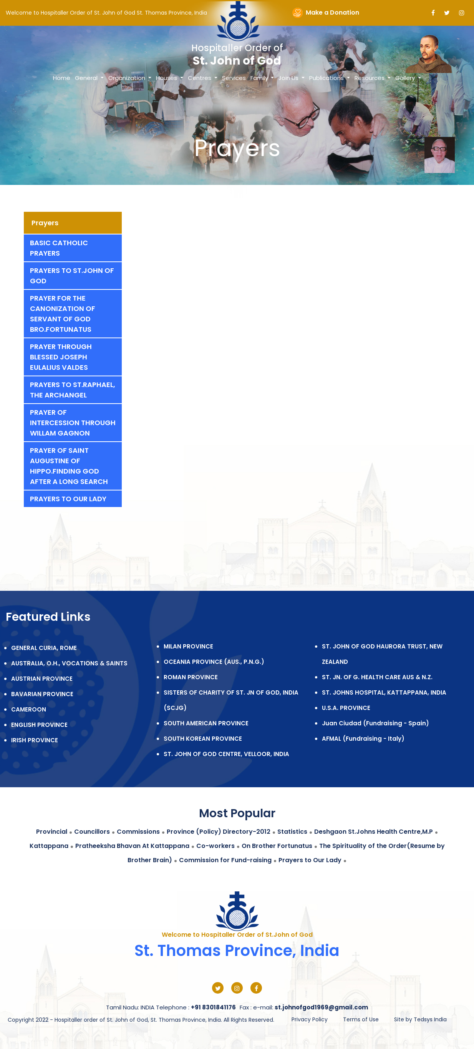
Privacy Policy (310, 1019)
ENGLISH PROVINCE (39, 725)
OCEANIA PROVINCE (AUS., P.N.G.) (214, 662)
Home (61, 78)
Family (260, 78)
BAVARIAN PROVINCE (42, 694)
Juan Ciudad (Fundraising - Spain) (375, 723)
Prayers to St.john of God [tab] (72, 276)
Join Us (289, 78)
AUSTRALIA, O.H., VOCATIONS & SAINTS (69, 663)
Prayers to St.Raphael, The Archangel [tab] (72, 390)
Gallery (405, 78)
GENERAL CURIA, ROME (44, 648)
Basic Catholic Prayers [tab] (59, 248)
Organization (127, 78)
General (87, 78)
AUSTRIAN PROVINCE (42, 679)
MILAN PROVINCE (188, 646)
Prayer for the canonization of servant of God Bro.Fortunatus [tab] (62, 313)
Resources (370, 78)
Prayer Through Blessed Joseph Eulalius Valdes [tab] (61, 357)
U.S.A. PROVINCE (346, 708)
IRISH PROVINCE (34, 740)
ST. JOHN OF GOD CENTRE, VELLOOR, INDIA (226, 754)
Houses (167, 78)
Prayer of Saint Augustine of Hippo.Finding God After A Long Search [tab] (69, 466)
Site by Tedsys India (420, 1019)
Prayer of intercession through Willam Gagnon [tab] (73, 422)
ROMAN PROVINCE (191, 677)
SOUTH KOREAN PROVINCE (203, 739)
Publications (327, 78)
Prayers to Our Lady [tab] (68, 499)
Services (234, 78)
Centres (200, 78)
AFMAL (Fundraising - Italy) (363, 739)
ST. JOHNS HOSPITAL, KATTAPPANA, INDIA (384, 692)
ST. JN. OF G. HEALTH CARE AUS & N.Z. (377, 677)
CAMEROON (28, 709)
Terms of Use (361, 1019)
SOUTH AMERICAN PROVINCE (206, 723)
